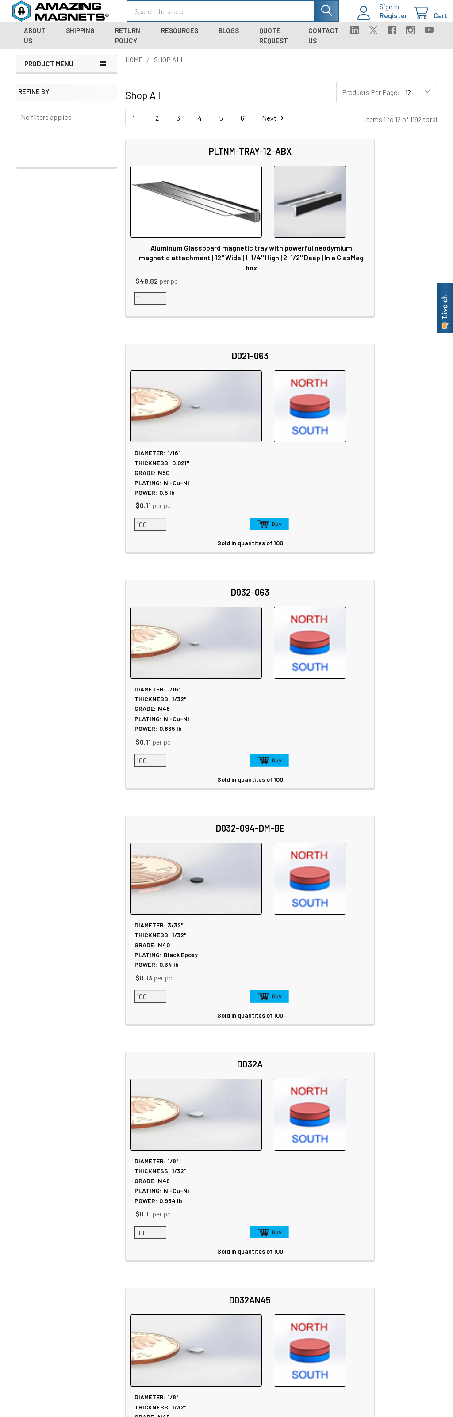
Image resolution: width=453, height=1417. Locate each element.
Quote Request (273, 43)
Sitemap (203, 1210)
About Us (35, 43)
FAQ (284, 1230)
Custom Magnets (129, 1304)
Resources (179, 38)
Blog (110, 1252)
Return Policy (127, 43)
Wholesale (380, 1289)
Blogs (229, 38)
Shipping (80, 38)
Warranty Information (393, 1231)
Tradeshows (122, 1242)
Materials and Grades (134, 1336)
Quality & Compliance (393, 1252)
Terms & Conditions (391, 1242)
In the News (121, 1231)
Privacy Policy (383, 1210)
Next (274, 126)
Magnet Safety (212, 1220)
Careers (115, 1220)
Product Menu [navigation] (48, 72)
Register (383, 20)
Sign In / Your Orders (307, 1304)
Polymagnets (123, 1368)
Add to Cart (300, 311)
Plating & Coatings (218, 1252)
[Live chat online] (445, 308)
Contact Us (323, 43)
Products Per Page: (371, 100)
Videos (201, 1305)
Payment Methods (389, 1263)
